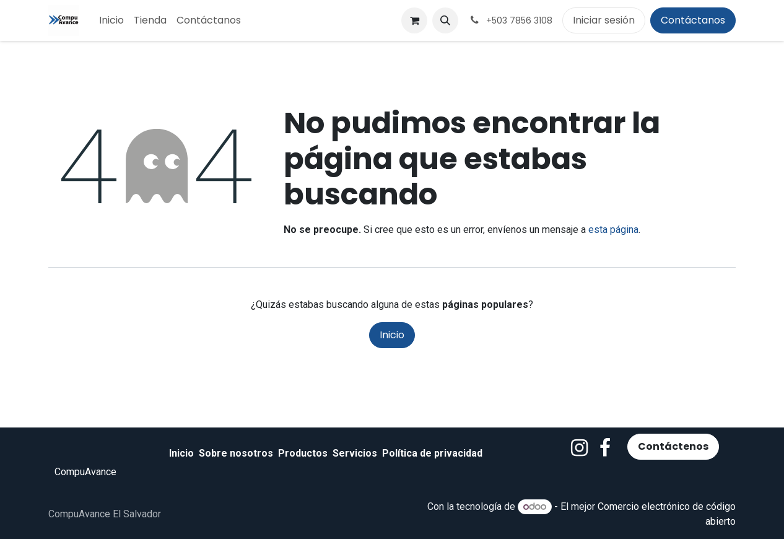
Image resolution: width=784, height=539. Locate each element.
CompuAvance (85, 472)
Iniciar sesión (604, 20)
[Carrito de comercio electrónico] (414, 20)
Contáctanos (693, 20)
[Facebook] (605, 448)
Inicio (392, 335)
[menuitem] (111, 20)
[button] (445, 20)
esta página (613, 229)
